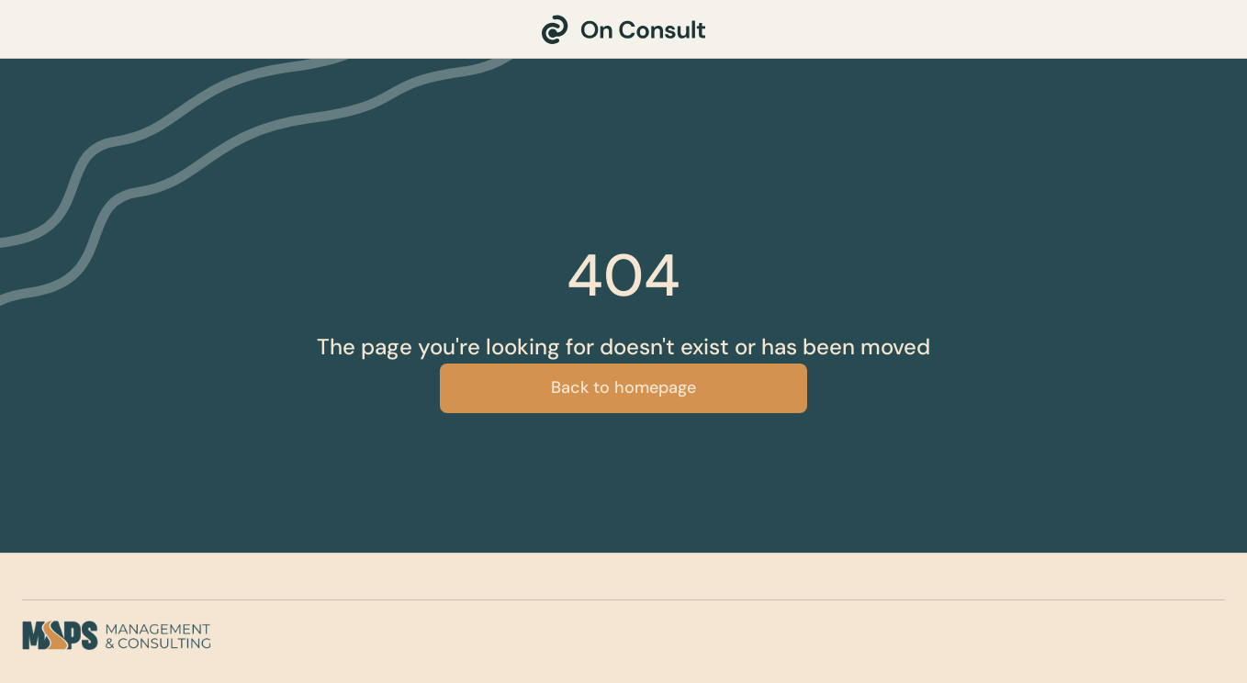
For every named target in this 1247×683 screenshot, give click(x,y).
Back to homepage (623, 387)
